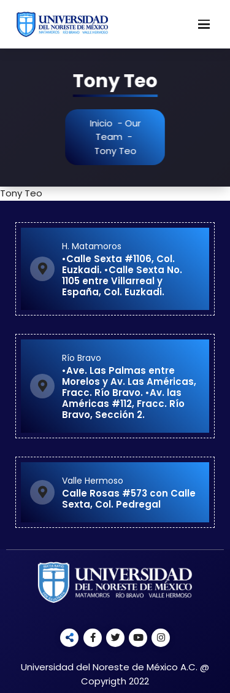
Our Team (120, 130)
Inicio (102, 123)
